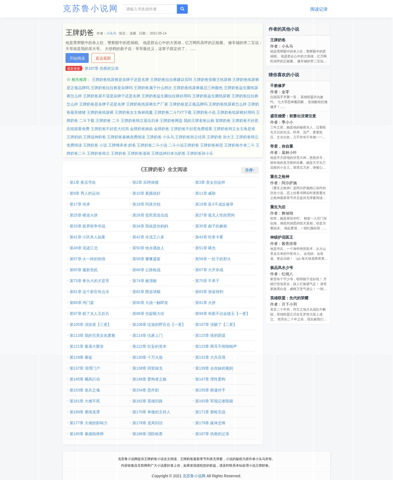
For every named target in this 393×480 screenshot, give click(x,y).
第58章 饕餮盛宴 (146, 259)
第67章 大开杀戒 (209, 270)
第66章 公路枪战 (146, 270)
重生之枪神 (279, 176)
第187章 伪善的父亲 (102, 68)
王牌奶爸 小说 (95, 145)
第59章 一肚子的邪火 (213, 259)
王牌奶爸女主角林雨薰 (134, 112)
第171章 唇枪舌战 (210, 412)
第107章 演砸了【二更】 (216, 324)
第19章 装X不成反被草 (214, 204)
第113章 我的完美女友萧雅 (92, 335)
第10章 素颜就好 (146, 193)
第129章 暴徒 (81, 357)
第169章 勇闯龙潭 (85, 412)
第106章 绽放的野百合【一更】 (159, 324)
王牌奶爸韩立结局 (190, 137)
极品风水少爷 (281, 267)
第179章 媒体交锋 (210, 423)
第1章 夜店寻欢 (83, 182)
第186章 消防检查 (147, 434)
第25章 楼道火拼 (84, 215)
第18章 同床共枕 (146, 204)
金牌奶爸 (161, 129)
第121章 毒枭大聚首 (87, 346)
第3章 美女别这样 (210, 182)
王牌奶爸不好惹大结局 (110, 129)
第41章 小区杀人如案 (87, 237)
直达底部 (103, 58)
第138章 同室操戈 (147, 368)
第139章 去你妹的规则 (214, 368)
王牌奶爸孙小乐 (199, 153)
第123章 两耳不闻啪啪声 (216, 346)
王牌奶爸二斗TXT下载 (173, 112)
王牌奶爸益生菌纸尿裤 (211, 96)
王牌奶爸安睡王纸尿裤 (212, 79)
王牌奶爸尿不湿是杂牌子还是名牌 (111, 96)
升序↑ (250, 170)
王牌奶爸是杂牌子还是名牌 (102, 104)
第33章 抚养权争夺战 (87, 226)
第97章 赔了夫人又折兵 (89, 313)
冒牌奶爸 (223, 120)
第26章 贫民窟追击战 (150, 215)
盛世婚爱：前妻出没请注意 (293, 116)
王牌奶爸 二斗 (108, 120)
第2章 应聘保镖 (145, 182)
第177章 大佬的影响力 (89, 423)
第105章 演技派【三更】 (90, 324)
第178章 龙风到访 (147, 423)
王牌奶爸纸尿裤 (100, 112)
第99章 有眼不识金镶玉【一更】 (222, 313)
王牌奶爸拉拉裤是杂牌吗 (112, 88)
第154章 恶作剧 (145, 390)
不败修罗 (277, 85)
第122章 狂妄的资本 (149, 346)
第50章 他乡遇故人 (148, 248)
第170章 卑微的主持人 (151, 412)
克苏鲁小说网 (90, 8)
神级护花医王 (281, 237)
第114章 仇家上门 (147, 335)
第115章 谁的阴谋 (210, 335)
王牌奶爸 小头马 (160, 137)
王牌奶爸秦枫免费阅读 (126, 137)
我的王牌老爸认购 (199, 120)
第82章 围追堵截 (146, 291)
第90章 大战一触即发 (150, 302)
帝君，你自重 (281, 146)
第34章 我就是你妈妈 (150, 226)
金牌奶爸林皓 (141, 129)
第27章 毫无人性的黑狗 (215, 215)
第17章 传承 (80, 204)
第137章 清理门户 (85, 368)
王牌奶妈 (74, 137)
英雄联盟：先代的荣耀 (289, 298)
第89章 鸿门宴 (82, 302)
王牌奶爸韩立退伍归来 (140, 120)
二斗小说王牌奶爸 (183, 145)
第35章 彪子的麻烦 (211, 226)
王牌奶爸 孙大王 (220, 137)
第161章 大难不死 (85, 401)
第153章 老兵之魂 (85, 390)
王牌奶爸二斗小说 (152, 145)
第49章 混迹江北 (84, 248)
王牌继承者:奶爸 (122, 145)
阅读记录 (319, 9)
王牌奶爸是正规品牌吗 (188, 104)
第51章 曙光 (205, 248)
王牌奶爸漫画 (138, 153)
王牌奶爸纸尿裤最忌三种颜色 (198, 88)
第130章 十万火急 (147, 357)
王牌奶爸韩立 (98, 153)
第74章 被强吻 (144, 281)
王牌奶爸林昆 (211, 145)
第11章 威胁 (205, 193)
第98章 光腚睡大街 (148, 313)
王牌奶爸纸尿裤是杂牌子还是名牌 (120, 79)
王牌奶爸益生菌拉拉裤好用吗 (166, 96)
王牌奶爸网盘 (171, 120)
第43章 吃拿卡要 (209, 237)
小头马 (111, 33)
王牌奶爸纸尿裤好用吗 (236, 112)
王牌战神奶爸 (94, 137)
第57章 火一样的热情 (87, 259)
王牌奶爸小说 (204, 112)
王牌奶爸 (118, 153)
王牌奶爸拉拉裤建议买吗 (171, 79)
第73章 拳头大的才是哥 (89, 281)
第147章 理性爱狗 (210, 379)
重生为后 (277, 207)
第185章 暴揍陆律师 (87, 434)
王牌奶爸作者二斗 (239, 145)
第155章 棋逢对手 (210, 390)
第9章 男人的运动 (85, 193)
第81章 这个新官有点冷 (89, 291)
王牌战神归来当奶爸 (168, 153)
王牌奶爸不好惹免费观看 (191, 129)
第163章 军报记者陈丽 (214, 401)
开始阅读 (77, 58)
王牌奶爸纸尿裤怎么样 (228, 104)
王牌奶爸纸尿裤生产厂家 (147, 104)
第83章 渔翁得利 (209, 291)
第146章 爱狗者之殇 (149, 379)
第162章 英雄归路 (147, 401)
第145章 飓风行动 (85, 379)
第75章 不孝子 (207, 281)
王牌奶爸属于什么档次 (153, 88)
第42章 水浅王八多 (148, 237)
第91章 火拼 (205, 302)
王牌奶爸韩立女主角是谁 (234, 129)
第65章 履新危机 (84, 270)
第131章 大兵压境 (210, 357)
